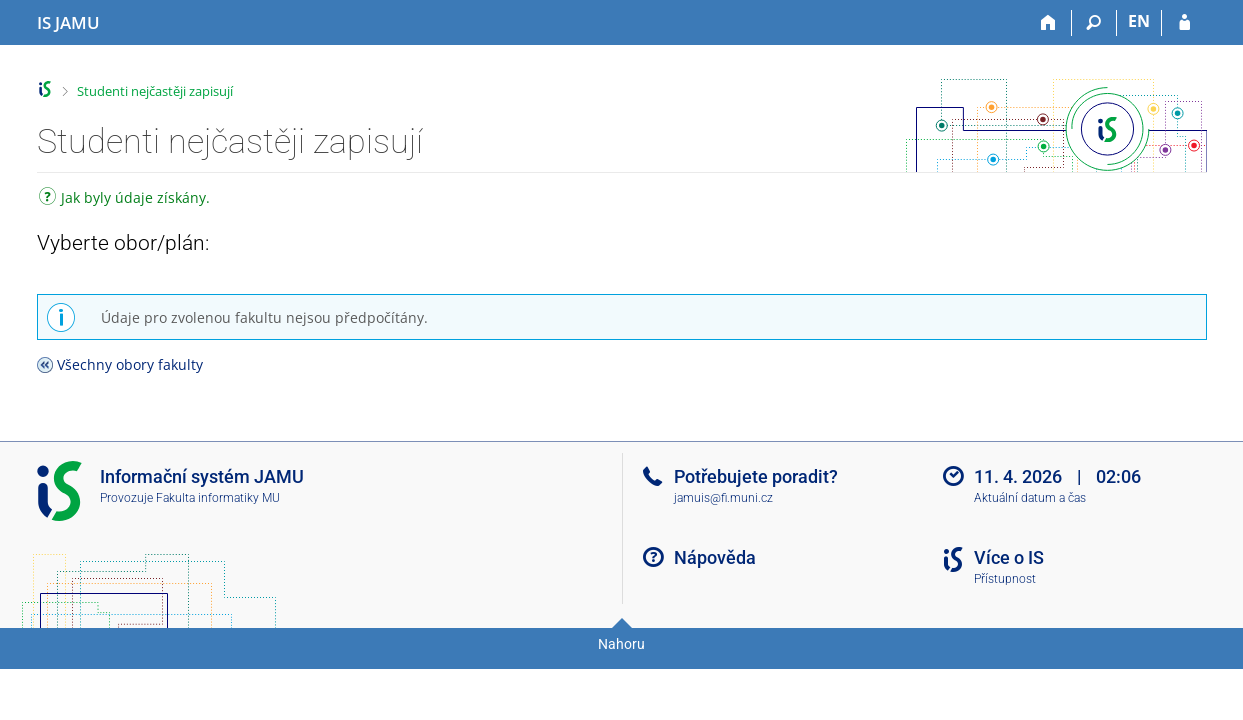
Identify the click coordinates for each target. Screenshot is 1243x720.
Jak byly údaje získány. (124, 199)
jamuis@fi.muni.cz (723, 498)
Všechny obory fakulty (130, 364)
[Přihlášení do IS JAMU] (1184, 23)
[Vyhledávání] (1094, 23)
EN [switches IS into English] (1139, 21)
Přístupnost (1005, 579)
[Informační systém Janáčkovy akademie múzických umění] (68, 23)
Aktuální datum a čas (1030, 498)
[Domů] (1049, 23)
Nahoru (621, 644)
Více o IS (1009, 557)
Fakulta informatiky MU (218, 498)
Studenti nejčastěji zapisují (155, 91)
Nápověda (715, 557)
